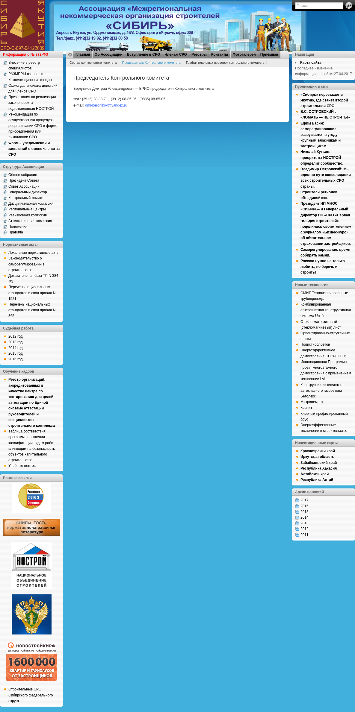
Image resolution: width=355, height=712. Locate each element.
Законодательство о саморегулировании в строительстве (26, 264)
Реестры (199, 54)
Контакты (219, 54)
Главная (82, 54)
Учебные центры (22, 466)
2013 (304, 523)
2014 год (15, 348)
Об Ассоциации (109, 54)
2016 (304, 506)
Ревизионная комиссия (27, 215)
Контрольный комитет (26, 198)
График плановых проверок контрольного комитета (225, 62)
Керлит (306, 408)
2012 (304, 529)
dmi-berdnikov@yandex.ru (106, 105)
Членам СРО (175, 54)
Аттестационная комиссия (30, 221)
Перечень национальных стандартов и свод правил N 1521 (31, 292)
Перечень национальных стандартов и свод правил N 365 (31, 310)
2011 (304, 535)
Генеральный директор (27, 192)
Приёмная (269, 54)
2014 (304, 517)
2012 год (15, 336)
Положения (17, 226)
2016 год (15, 359)
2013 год (15, 342)
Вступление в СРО (143, 54)
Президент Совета (23, 180)
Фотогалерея (244, 54)
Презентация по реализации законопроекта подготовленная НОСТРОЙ (32, 102)
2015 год (15, 353)
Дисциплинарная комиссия (30, 203)
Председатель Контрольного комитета (151, 62)
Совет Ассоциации (24, 186)
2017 (304, 500)
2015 (304, 512)
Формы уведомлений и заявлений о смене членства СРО (34, 149)
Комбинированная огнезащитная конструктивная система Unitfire (325, 310)
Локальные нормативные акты (33, 253)
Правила (15, 232)
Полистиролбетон (315, 344)
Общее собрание (22, 175)
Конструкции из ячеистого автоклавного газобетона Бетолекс (322, 390)
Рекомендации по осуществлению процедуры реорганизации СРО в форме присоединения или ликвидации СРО (33, 125)
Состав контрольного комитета (93, 62)
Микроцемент (311, 402)
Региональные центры (27, 209)
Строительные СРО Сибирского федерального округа (30, 695)
